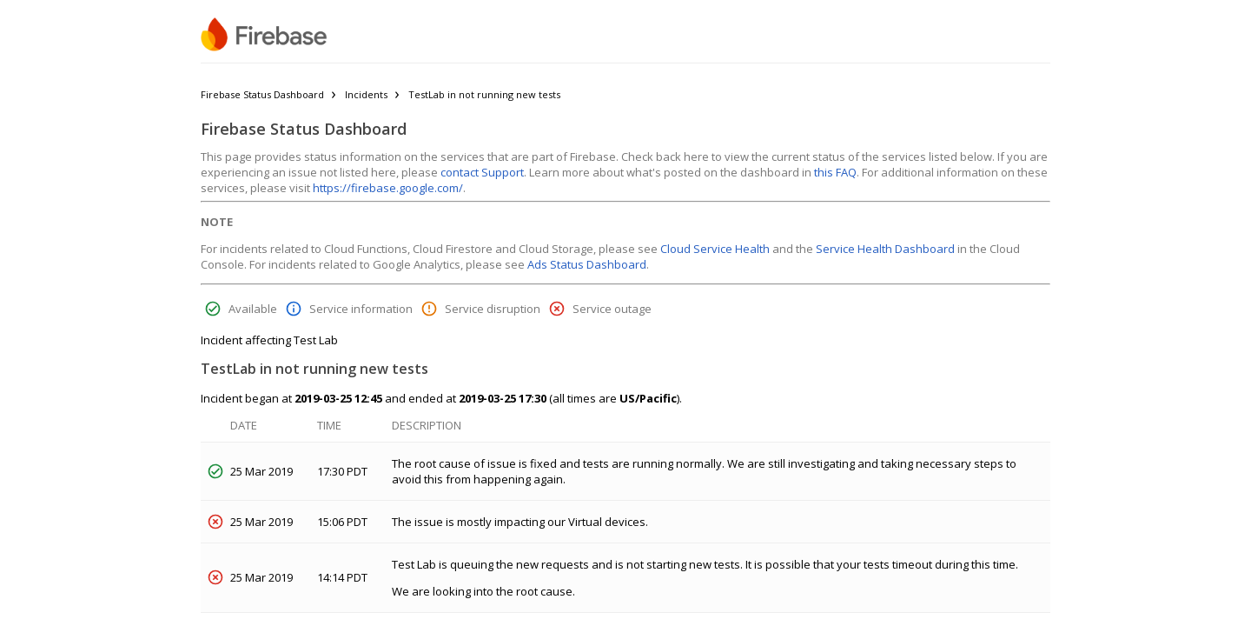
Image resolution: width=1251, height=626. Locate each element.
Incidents (366, 94)
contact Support (482, 172)
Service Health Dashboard (885, 248)
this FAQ (835, 172)
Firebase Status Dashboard (262, 94)
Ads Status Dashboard (586, 264)
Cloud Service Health (715, 248)
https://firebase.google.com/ (388, 188)
